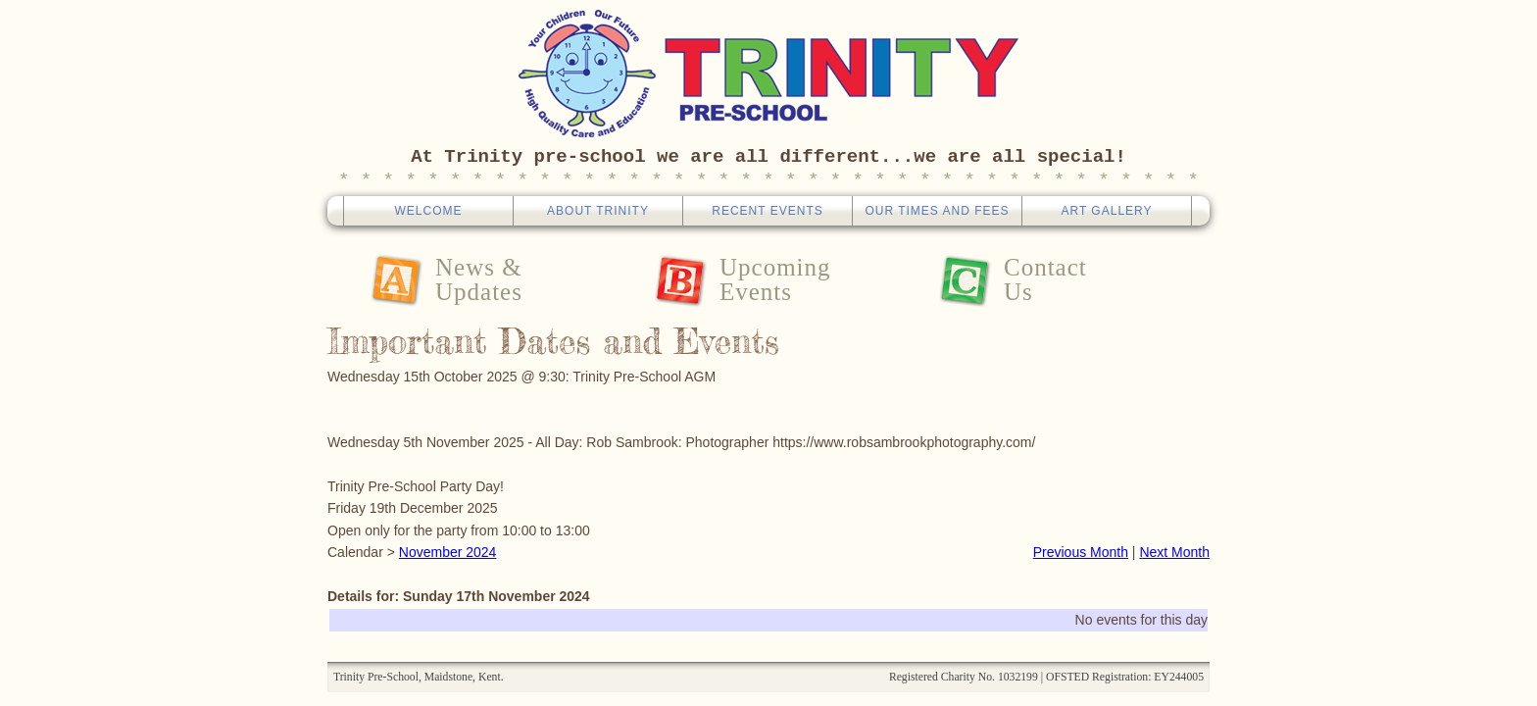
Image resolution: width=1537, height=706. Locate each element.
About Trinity (598, 211)
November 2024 (448, 552)
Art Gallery (1106, 211)
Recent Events (767, 211)
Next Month (1174, 552)
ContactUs (1045, 279)
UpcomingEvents (775, 279)
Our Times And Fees (937, 211)
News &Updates (478, 279)
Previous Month (1080, 552)
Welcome (428, 211)
